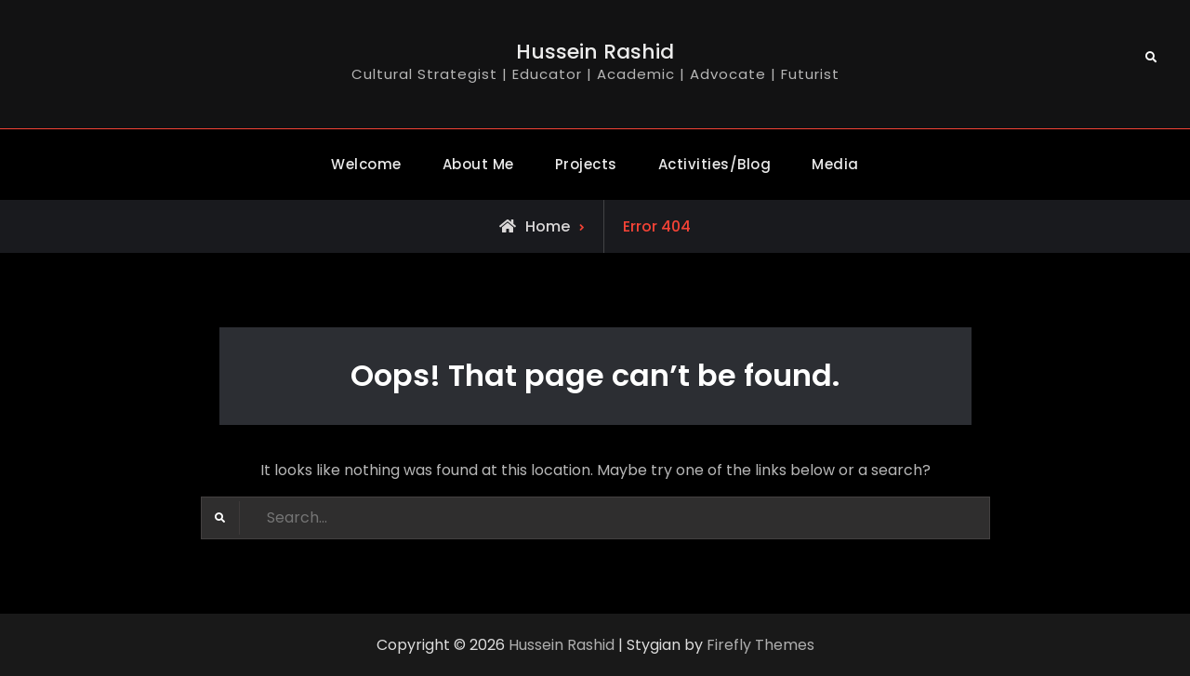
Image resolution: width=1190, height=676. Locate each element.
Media (835, 164)
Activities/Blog (715, 164)
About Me (478, 164)
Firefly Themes (760, 645)
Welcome (366, 164)
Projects (586, 164)
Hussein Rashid (595, 51)
